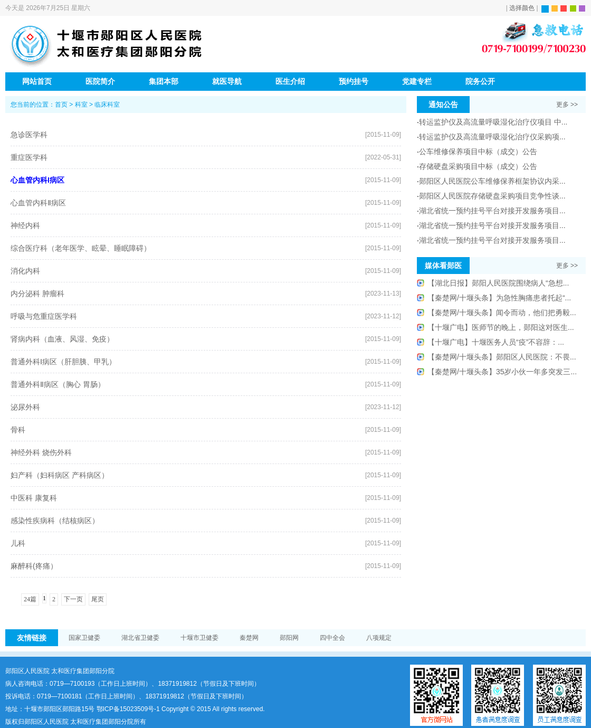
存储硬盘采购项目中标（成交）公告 (478, 166)
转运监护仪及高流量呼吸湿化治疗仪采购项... (492, 137)
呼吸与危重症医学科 (44, 316)
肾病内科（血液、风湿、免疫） (62, 339)
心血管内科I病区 (37, 180)
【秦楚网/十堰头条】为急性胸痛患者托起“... (499, 298)
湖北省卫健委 (140, 637)
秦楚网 (249, 637)
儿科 (18, 543)
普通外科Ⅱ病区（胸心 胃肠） (58, 384)
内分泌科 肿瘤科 (37, 293)
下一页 (73, 599)
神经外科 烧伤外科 (41, 452)
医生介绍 (290, 81)
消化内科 (25, 271)
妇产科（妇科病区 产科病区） (60, 475)
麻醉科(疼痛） (34, 566)
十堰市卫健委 (199, 637)
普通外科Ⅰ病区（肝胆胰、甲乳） (63, 361)
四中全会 (332, 637)
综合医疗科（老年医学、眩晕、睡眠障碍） (81, 248)
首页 (61, 104)
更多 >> (567, 104)
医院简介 (100, 81)
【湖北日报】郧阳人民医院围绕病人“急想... (498, 283)
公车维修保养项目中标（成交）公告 (478, 151)
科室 (81, 104)
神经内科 (25, 225)
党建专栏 (417, 81)
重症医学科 (29, 157)
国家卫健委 (84, 637)
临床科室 (107, 104)
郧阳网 (289, 637)
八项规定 (379, 637)
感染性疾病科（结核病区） (55, 520)
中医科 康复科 (34, 498)
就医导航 (227, 81)
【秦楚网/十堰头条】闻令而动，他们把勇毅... (501, 312)
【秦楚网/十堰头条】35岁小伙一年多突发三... (502, 371)
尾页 (97, 599)
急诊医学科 (29, 134)
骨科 (18, 430)
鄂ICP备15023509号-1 (128, 709)
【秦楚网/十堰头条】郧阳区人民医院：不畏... (501, 357)
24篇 (30, 599)
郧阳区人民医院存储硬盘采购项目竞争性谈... (492, 196)
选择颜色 (522, 8)
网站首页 (37, 81)
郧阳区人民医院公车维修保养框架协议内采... (492, 181)
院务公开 (480, 81)
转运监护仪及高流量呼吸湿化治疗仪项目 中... (493, 122)
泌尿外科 (25, 407)
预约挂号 (353, 81)
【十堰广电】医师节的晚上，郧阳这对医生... (500, 327)
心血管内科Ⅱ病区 (38, 202)
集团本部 (163, 81)
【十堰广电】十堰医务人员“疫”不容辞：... (495, 342)
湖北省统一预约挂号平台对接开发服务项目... (492, 210)
